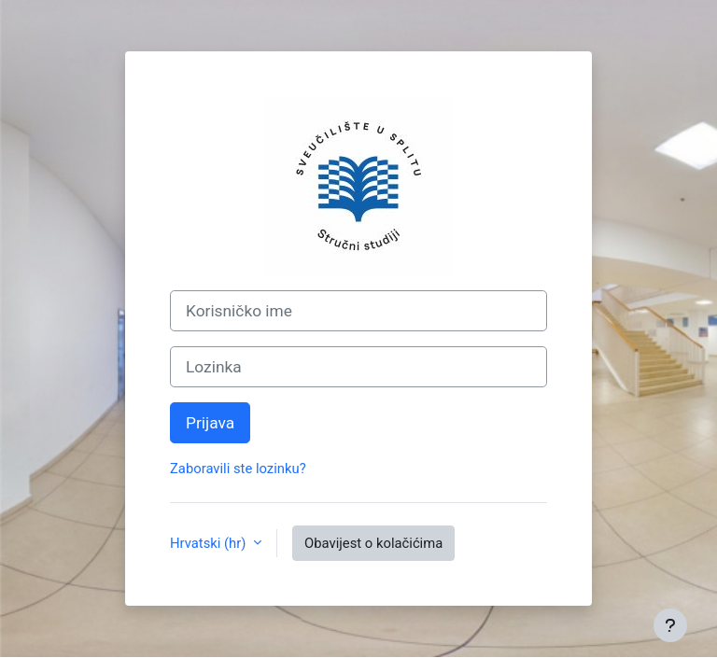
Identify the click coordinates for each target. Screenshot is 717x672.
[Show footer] (670, 625)
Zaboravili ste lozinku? (238, 468)
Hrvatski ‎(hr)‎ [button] (209, 543)
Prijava (210, 422)
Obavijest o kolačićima (373, 543)
